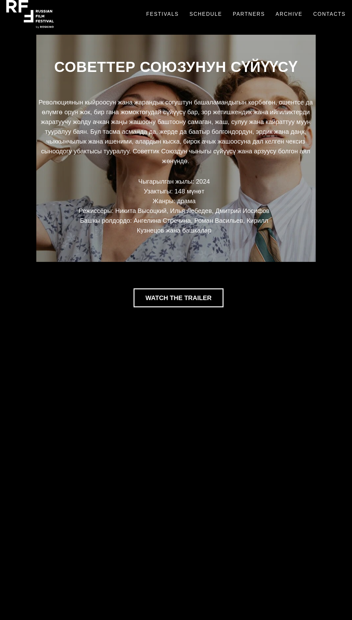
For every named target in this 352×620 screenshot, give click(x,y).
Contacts (329, 14)
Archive (289, 14)
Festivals (162, 14)
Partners (249, 14)
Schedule (205, 14)
